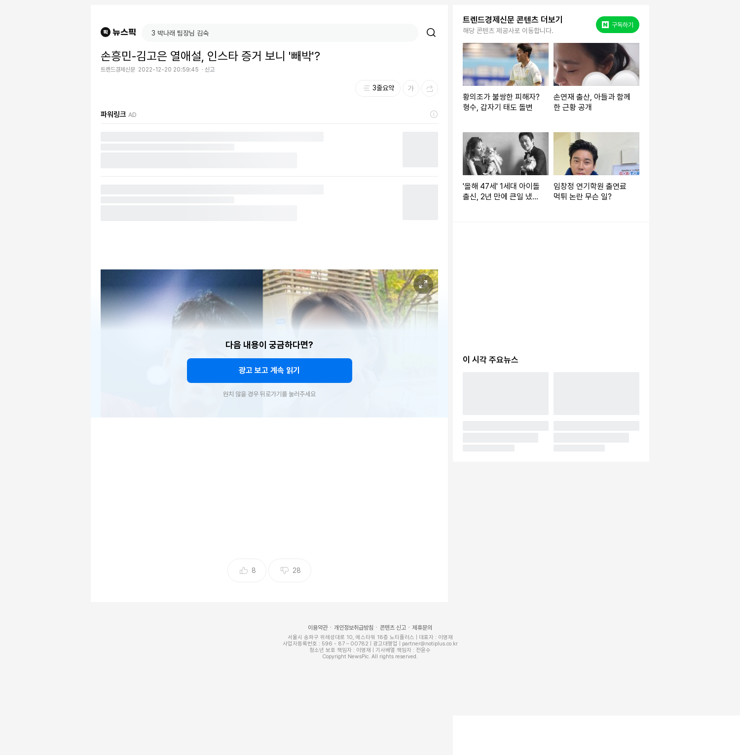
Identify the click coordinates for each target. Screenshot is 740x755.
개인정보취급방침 (353, 627)
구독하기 (617, 25)
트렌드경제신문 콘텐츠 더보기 (513, 20)
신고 (210, 69)
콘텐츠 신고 (393, 627)
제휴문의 (422, 627)
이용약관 (318, 627)
